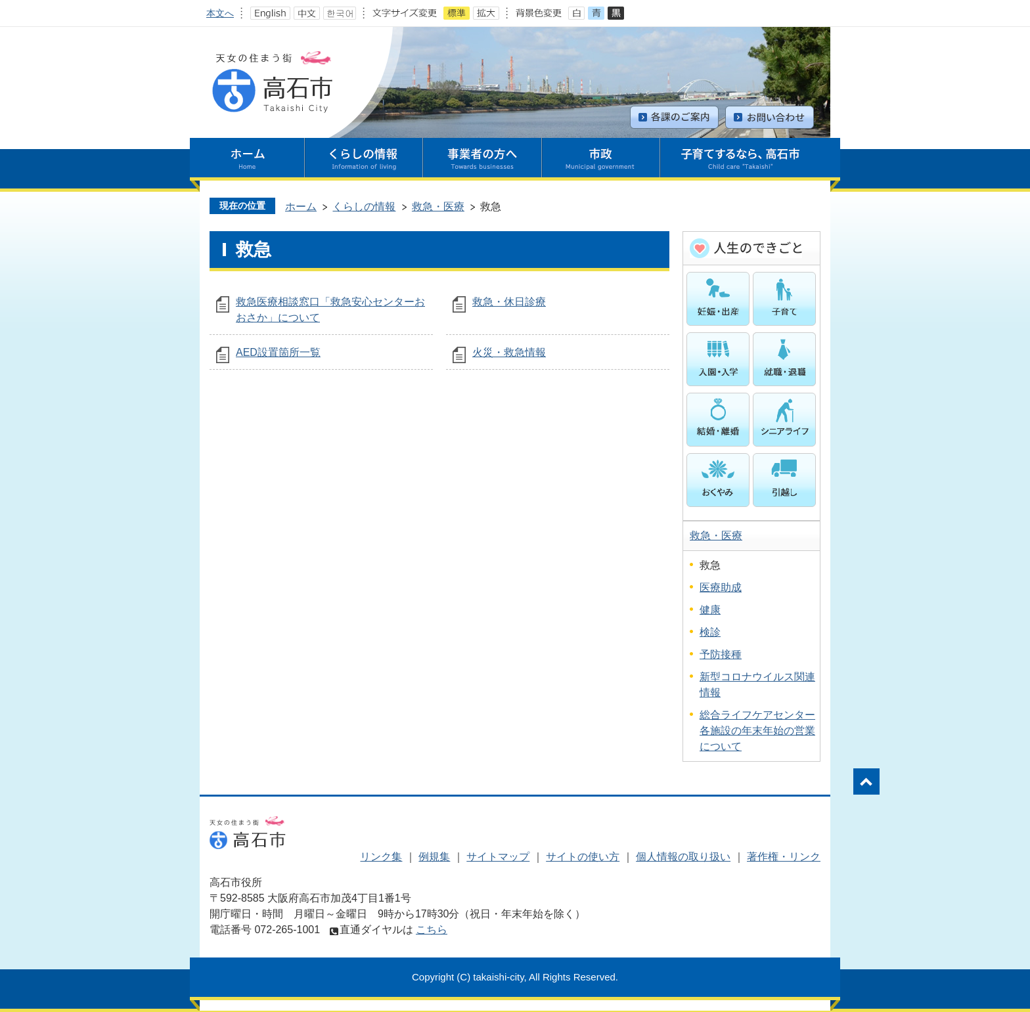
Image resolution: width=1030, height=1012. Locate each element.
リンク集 (381, 856)
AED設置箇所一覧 (278, 352)
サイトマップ (497, 856)
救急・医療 (438, 206)
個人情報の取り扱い (683, 856)
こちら (431, 929)
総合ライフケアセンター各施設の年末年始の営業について (757, 730)
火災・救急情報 (509, 352)
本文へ (220, 13)
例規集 (434, 856)
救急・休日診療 (509, 301)
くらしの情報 (363, 206)
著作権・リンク (783, 856)
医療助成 (721, 587)
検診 (710, 632)
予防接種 (721, 654)
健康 (710, 609)
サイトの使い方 (582, 856)
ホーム (301, 206)
